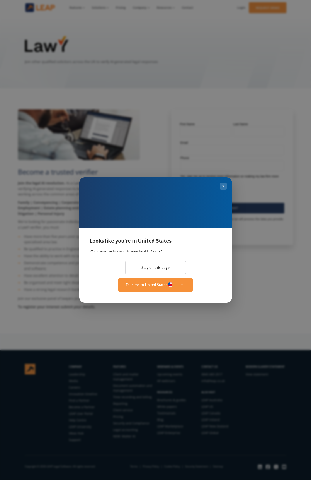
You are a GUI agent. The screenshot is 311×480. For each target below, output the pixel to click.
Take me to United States (146, 285)
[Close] (223, 186)
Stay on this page (155, 267)
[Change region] (155, 285)
